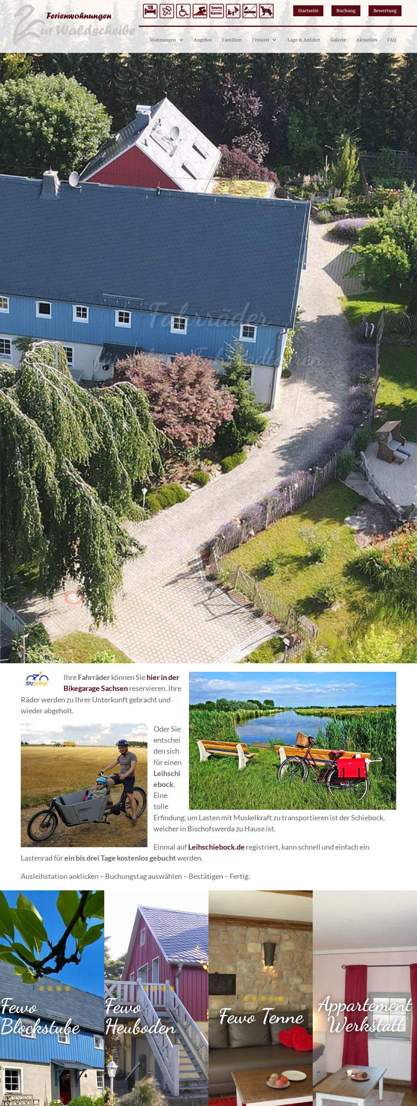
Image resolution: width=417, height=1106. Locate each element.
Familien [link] (232, 40)
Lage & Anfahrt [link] (304, 40)
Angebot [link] (203, 40)
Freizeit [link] (260, 40)
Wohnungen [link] (163, 40)
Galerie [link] (338, 40)
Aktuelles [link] (366, 40)
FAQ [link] (391, 40)
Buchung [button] (346, 10)
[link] (216, 846)
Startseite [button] (308, 10)
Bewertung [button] (385, 10)
